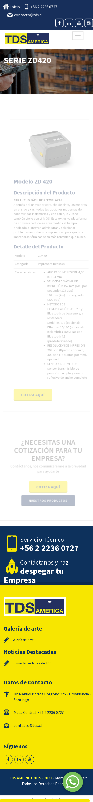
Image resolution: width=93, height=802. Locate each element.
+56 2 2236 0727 (44, 7)
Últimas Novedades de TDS (32, 663)
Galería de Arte (23, 640)
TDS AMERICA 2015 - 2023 (30, 777)
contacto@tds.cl (29, 14)
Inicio (15, 7)
